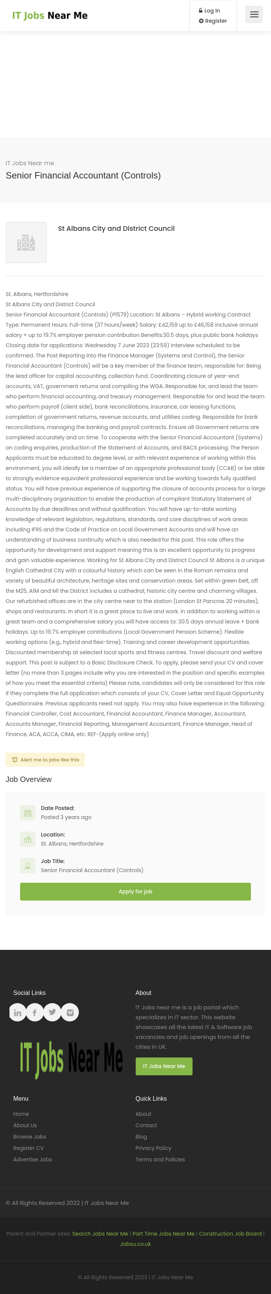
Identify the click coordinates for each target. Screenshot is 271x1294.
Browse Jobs (29, 1136)
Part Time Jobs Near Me (164, 1234)
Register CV (28, 1148)
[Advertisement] (135, 84)
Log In (209, 10)
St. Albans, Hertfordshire (72, 844)
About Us (25, 1125)
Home (21, 1114)
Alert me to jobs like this (49, 759)
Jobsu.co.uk (135, 1244)
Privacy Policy (154, 1148)
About (144, 1114)
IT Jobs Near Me (164, 1066)
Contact (146, 1125)
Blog (141, 1136)
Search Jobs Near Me (100, 1234)
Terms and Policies (160, 1159)
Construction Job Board (230, 1234)
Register (213, 21)
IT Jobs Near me (30, 163)
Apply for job (135, 891)
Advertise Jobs (32, 1159)
